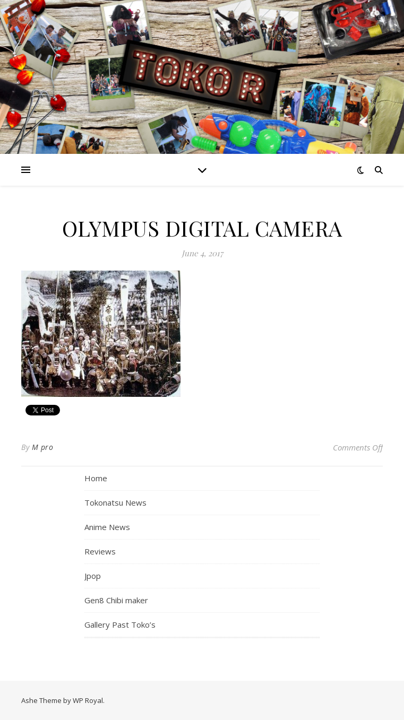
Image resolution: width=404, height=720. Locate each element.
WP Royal (88, 700)
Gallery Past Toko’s (120, 624)
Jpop (92, 575)
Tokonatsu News (115, 502)
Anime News (107, 527)
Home (95, 478)
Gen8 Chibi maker (116, 600)
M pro (43, 447)
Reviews (100, 551)
